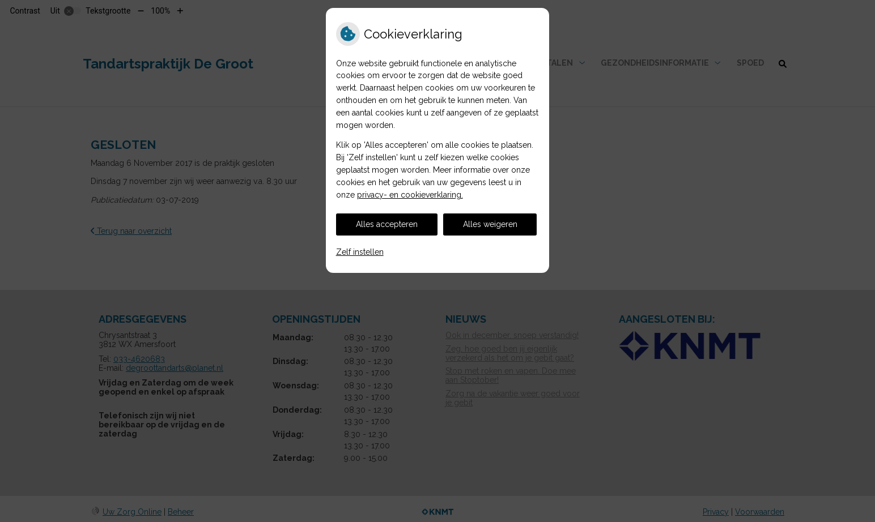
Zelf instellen (360, 251)
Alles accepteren (387, 224)
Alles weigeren (490, 224)
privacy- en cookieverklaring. (410, 194)
